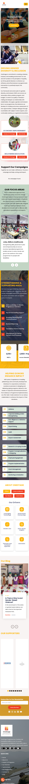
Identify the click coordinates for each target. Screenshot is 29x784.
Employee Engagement (15, 458)
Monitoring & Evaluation (15, 475)
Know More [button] (14, 25)
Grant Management (14, 469)
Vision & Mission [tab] (18, 491)
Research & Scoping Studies (17, 446)
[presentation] (12, 36)
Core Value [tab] (19, 496)
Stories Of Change (9, 134)
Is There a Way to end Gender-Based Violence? (14, 600)
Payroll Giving (12, 426)
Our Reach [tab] (8, 496)
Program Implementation (16, 463)
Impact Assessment (14, 438)
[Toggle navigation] (26, 4)
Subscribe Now (14, 707)
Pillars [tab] (7, 491)
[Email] (14, 702)
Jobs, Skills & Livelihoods (13, 242)
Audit (10, 432)
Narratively (22, 134)
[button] (8, 690)
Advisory (11, 409)
